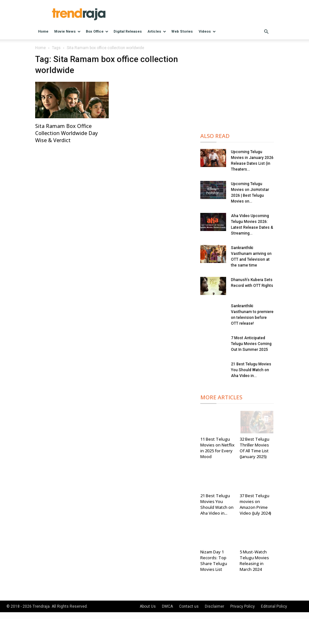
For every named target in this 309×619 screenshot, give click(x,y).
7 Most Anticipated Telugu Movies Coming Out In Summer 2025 (251, 344)
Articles (157, 31)
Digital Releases (128, 31)
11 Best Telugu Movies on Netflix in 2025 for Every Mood (217, 447)
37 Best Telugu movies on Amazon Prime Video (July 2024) (255, 504)
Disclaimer (214, 606)
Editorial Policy (274, 606)
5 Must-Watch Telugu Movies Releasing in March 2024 (254, 560)
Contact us (189, 606)
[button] (266, 32)
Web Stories (182, 31)
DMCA (167, 606)
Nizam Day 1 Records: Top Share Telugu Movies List (213, 560)
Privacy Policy (242, 606)
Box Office (97, 31)
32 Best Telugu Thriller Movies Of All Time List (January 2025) (254, 447)
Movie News (67, 31)
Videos (207, 31)
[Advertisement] (237, 86)
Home (43, 31)
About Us (148, 606)
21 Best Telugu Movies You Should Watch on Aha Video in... (251, 370)
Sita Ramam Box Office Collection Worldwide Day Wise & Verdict (66, 133)
